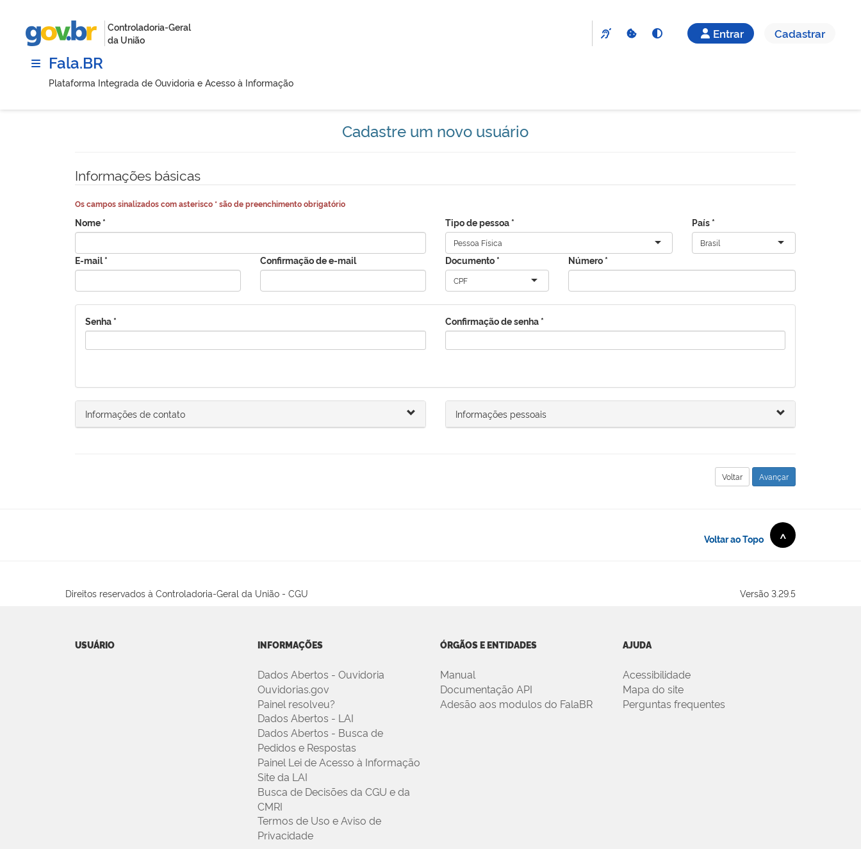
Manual (457, 674)
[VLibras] (605, 33)
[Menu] (36, 63)
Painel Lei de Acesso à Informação (339, 762)
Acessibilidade (657, 674)
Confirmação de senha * (494, 321)
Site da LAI (283, 777)
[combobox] (503, 242)
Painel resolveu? (296, 704)
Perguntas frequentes (674, 704)
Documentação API (486, 689)
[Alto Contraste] (656, 33)
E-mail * (91, 260)
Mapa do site (653, 689)
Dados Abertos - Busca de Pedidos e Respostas (320, 739)
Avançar (774, 476)
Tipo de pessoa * (479, 222)
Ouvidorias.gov (293, 689)
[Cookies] (631, 33)
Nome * (90, 222)
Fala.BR (76, 61)
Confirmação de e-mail (308, 260)
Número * (588, 260)
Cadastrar (800, 33)
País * (703, 222)
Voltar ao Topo (750, 535)
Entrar (721, 33)
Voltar (732, 476)
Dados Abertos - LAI (306, 718)
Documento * (472, 260)
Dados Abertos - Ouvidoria (321, 674)
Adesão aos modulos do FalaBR (516, 704)
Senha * (101, 321)
